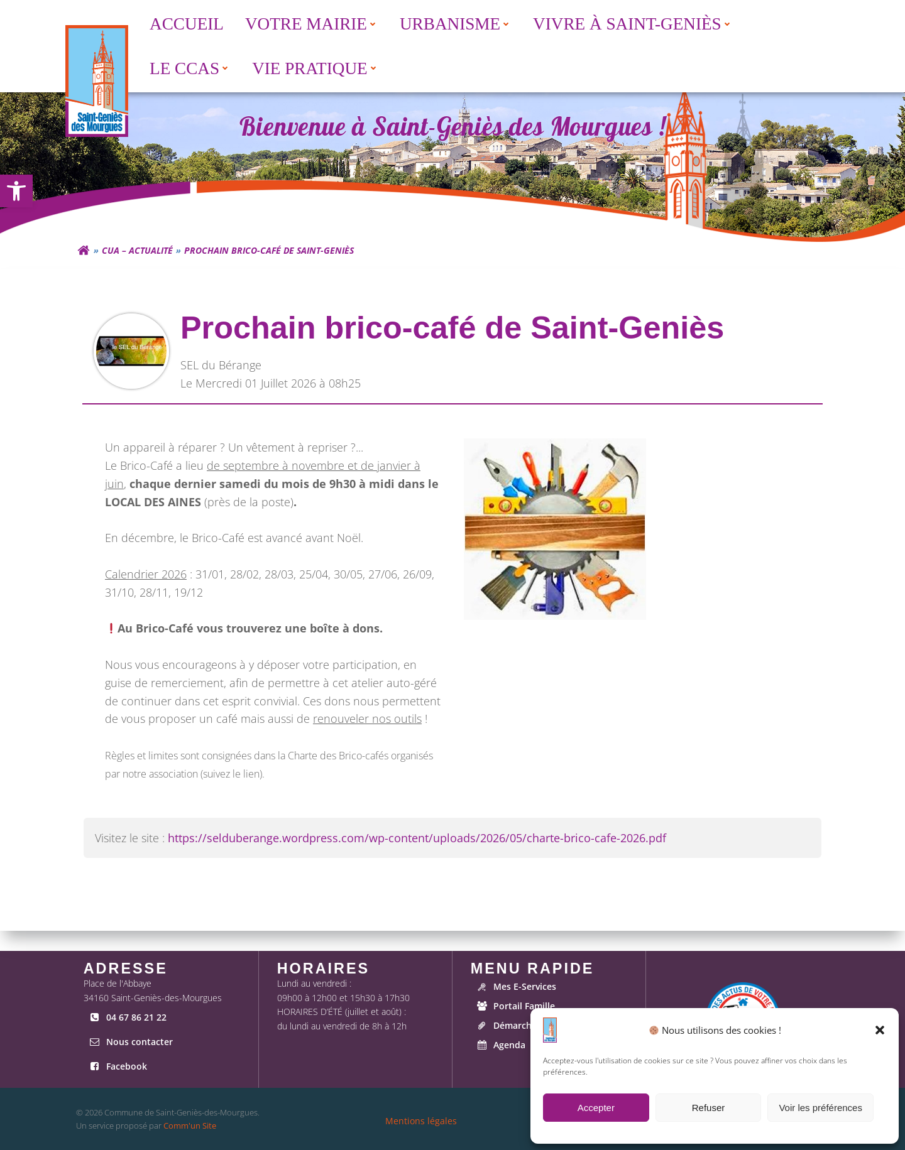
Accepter (596, 1107)
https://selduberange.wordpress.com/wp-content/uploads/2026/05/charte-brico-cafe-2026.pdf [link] (419, 852)
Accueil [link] (185, 22)
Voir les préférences (820, 1107)
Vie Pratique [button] (313, 66)
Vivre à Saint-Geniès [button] (631, 22)
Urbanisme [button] (454, 22)
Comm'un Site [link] (189, 1125)
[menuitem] (183, 22)
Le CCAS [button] (188, 66)
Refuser (708, 1107)
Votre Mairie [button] (309, 22)
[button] (880, 1030)
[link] (16, 191)
